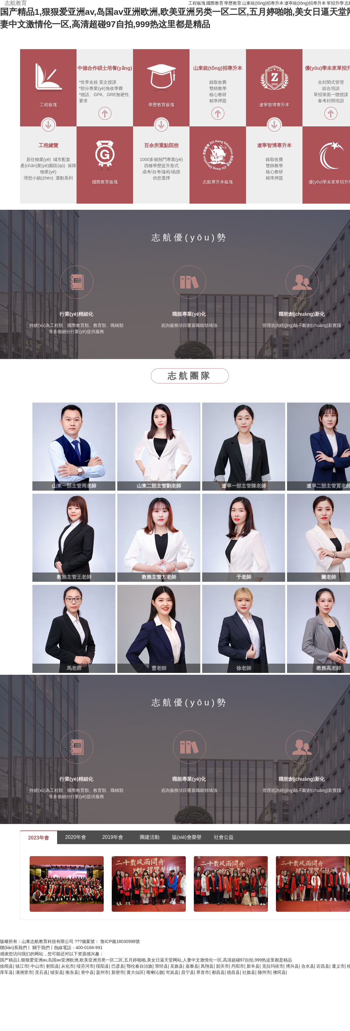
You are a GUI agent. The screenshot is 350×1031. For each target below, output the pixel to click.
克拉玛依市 (273, 966)
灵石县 (41, 972)
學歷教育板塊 (161, 104)
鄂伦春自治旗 (139, 966)
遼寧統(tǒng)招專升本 (305, 3)
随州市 (264, 972)
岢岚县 (172, 972)
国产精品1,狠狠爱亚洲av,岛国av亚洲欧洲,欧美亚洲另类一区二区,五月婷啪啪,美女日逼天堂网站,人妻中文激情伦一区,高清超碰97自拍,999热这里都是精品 (146, 959)
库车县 (6, 972)
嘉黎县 (191, 966)
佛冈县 (279, 972)
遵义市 (338, 966)
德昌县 (233, 972)
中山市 (37, 966)
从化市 (67, 966)
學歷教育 (232, 3)
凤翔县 (207, 966)
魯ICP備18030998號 (120, 941)
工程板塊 (197, 3)
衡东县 (71, 972)
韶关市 (222, 966)
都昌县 (218, 972)
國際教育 (214, 3)
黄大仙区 (135, 972)
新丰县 (253, 966)
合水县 (307, 966)
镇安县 (56, 972)
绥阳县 (102, 966)
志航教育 (16, 3)
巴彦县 (117, 966)
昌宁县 (187, 972)
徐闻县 (6, 966)
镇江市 (21, 966)
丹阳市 (237, 966)
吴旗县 (176, 966)
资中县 (87, 972)
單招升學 (335, 3)
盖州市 (102, 972)
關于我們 (41, 947)
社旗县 (248, 972)
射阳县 (52, 966)
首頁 (183, 3)
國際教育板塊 (105, 182)
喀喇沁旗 (155, 972)
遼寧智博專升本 (274, 104)
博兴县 (292, 966)
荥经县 (161, 966)
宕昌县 (322, 966)
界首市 (202, 972)
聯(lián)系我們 (13, 947)
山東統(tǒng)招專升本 (263, 3)
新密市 (117, 972)
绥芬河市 (85, 966)
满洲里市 (24, 972)
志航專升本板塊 (218, 182)
